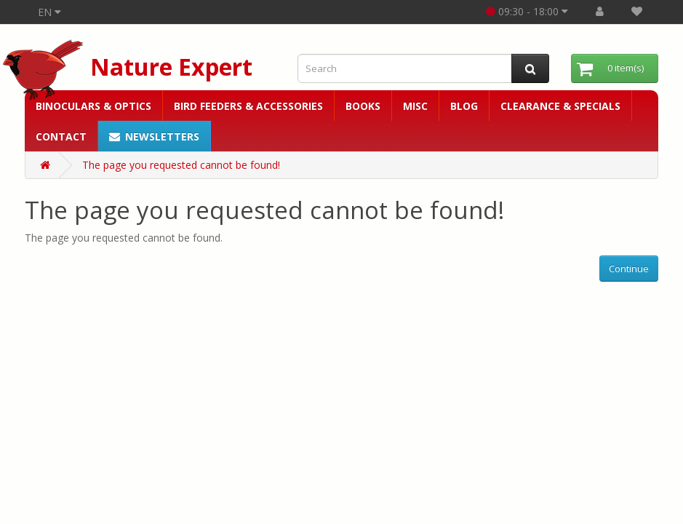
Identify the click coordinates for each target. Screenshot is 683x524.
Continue (629, 268)
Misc (415, 106)
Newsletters (154, 136)
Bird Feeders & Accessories (248, 106)
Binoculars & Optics (93, 106)
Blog (464, 106)
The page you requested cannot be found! (181, 165)
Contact (61, 136)
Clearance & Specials (560, 106)
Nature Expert (171, 66)
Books (363, 106)
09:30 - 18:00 (527, 11)
